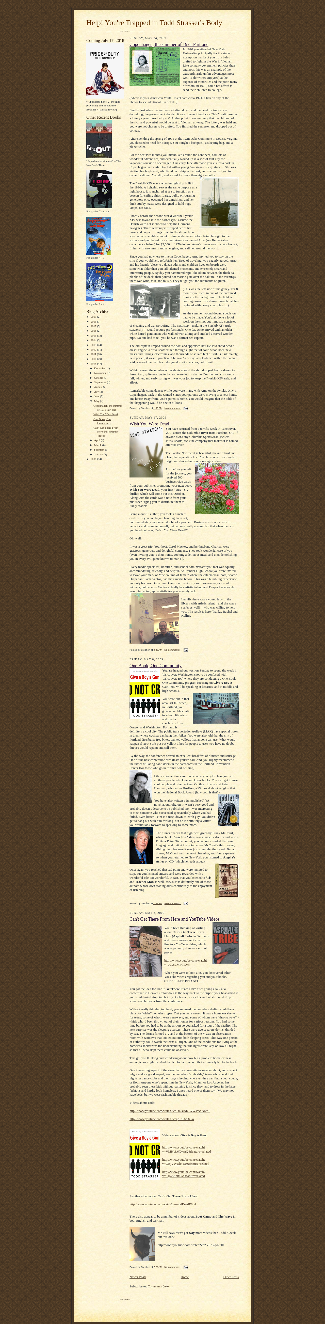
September (100, 382)
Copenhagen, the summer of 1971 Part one (168, 44)
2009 (94, 363)
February (99, 449)
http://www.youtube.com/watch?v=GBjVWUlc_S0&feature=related (185, 1162)
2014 (94, 340)
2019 (94, 316)
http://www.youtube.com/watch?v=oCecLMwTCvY (185, 962)
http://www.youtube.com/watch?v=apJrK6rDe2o (161, 1119)
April (97, 440)
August (98, 386)
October (99, 377)
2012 (94, 349)
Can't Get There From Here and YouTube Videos (106, 431)
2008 (94, 458)
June (97, 396)
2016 (94, 330)
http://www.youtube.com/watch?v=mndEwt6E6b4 (162, 1204)
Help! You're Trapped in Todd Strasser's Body (154, 23)
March (98, 444)
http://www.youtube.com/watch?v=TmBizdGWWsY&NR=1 (169, 1111)
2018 (94, 321)
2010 (94, 358)
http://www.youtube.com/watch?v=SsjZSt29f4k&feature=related (183, 1174)
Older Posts (231, 1277)
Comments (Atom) (160, 1286)
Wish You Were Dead (105, 414)
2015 (94, 335)
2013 (94, 344)
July (97, 391)
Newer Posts (137, 1277)
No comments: (173, 408)
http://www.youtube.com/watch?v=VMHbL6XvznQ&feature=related (186, 1149)
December (100, 368)
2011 (94, 354)
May (97, 401)
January (99, 454)
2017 (94, 326)
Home (185, 1277)
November (100, 372)
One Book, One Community (155, 665)
